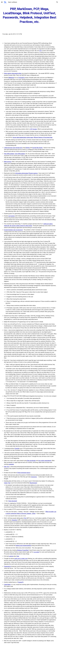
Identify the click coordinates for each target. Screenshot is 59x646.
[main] (29, 15)
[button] (2, 2)
